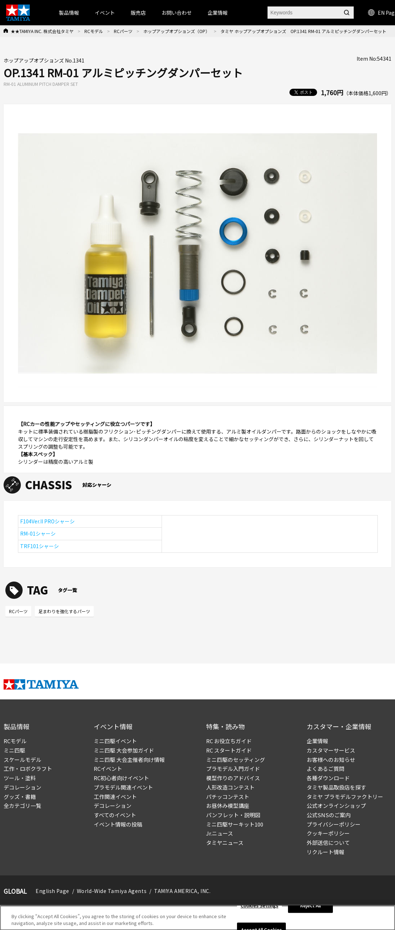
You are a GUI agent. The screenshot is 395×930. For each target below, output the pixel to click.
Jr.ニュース (219, 833)
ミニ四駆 (14, 750)
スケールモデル (22, 759)
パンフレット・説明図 (233, 815)
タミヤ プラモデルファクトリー (345, 796)
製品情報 (69, 12)
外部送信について (328, 842)
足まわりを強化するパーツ (64, 611)
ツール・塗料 (20, 778)
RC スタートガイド (229, 750)
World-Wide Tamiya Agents (112, 890)
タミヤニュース (224, 842)
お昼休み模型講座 (227, 805)
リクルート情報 (325, 852)
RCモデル (93, 31)
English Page (52, 890)
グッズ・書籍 (20, 796)
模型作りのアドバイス (233, 778)
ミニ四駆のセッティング (235, 759)
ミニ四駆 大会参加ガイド (124, 750)
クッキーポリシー (328, 833)
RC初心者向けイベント (121, 778)
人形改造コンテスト (230, 787)
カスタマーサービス (331, 750)
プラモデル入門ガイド (233, 768)
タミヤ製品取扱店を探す (336, 787)
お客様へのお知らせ (331, 759)
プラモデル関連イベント (123, 787)
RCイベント (108, 768)
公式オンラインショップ (336, 805)
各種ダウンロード (328, 778)
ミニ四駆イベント (115, 741)
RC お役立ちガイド (229, 741)
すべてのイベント (115, 815)
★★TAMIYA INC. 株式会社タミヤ (42, 31)
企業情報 (317, 741)
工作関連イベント (115, 796)
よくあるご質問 (325, 768)
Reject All (310, 908)
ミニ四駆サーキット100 (234, 824)
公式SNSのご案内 (328, 815)
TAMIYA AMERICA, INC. (182, 890)
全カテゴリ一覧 (22, 805)
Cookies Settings (259, 908)
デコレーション (22, 787)
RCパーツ (123, 31)
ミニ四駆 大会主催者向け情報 (129, 759)
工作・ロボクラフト (28, 768)
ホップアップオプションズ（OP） (176, 31)
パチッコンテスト (227, 796)
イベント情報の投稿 (118, 824)
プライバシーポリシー (334, 824)
